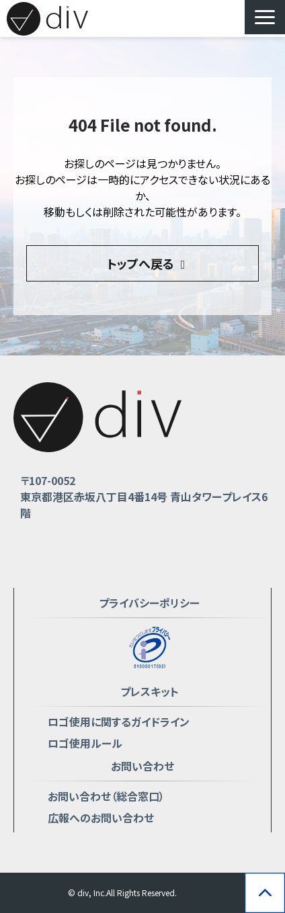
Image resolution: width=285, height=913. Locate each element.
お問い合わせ (142, 766)
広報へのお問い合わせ (101, 818)
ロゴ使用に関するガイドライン (119, 721)
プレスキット (149, 691)
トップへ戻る (140, 263)
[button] (265, 17)
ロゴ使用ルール (85, 743)
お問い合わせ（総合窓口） (106, 796)
